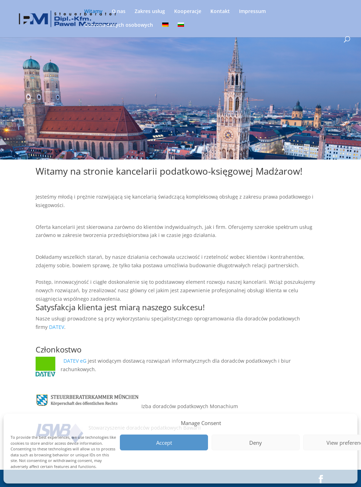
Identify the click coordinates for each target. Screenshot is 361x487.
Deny (255, 442)
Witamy (93, 11)
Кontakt (220, 11)
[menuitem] (165, 29)
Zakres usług (150, 11)
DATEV (56, 327)
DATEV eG (75, 360)
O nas (119, 11)
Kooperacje (187, 11)
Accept (164, 442)
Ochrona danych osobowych (118, 25)
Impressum (252, 11)
